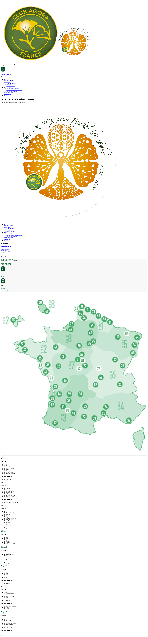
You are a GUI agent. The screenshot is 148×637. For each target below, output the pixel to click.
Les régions (9, 84)
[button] (74, 77)
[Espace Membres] (3, 71)
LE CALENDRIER (8, 92)
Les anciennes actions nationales (14, 90)
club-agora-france (5, 1)
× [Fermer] (1, 635)
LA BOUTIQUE (7, 94)
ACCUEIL (6, 79)
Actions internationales (11, 91)
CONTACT (6, 95)
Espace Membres (6, 74)
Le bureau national (10, 83)
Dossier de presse (6, 246)
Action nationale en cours (12, 88)
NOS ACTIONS (7, 87)
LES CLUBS (7, 82)
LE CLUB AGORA (8, 80)
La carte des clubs (10, 86)
